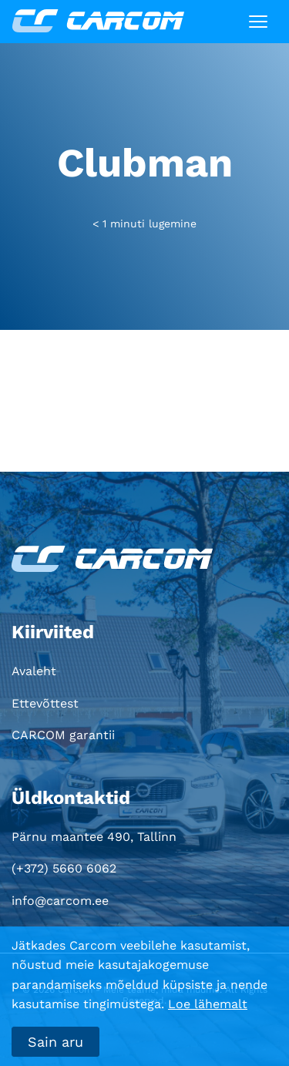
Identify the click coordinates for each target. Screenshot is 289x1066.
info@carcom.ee (60, 900)
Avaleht (34, 671)
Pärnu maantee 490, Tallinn (94, 836)
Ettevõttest (45, 703)
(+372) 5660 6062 (64, 868)
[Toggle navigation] (258, 21)
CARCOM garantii (63, 735)
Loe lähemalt (207, 1004)
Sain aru (55, 1042)
